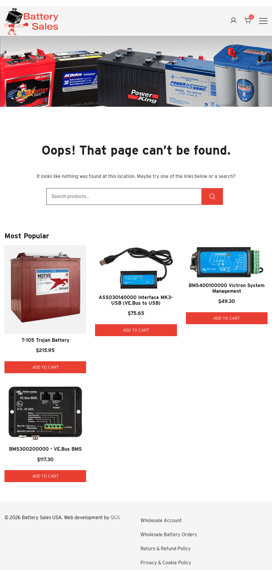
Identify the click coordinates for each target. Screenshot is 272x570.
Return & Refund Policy (165, 548)
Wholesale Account (161, 520)
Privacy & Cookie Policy (165, 563)
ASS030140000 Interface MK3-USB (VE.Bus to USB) (136, 300)
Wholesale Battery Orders (168, 534)
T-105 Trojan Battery (45, 340)
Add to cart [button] (45, 367)
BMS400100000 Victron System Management (227, 288)
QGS (115, 517)
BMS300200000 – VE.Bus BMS (45, 449)
